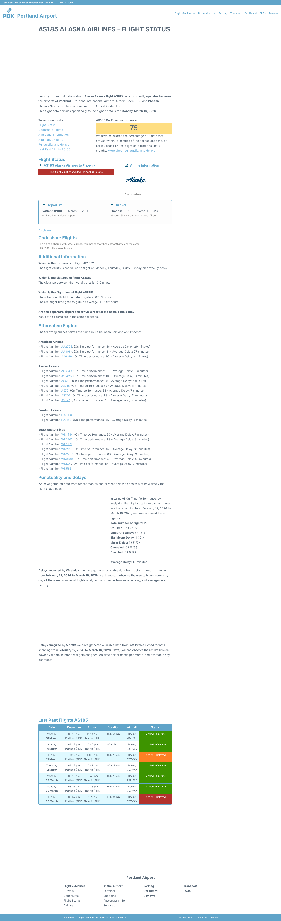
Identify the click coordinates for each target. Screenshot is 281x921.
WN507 (66, 464)
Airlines (68, 905)
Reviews (273, 13)
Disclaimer (100, 917)
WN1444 (67, 434)
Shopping (109, 895)
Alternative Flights (50, 139)
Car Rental (250, 13)
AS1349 (66, 371)
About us (122, 917)
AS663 (65, 381)
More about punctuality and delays (131, 150)
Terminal (109, 891)
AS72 (64, 390)
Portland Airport (37, 15)
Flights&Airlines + (185, 13)
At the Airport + (207, 13)
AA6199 (66, 356)
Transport (236, 13)
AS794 (65, 400)
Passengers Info (114, 900)
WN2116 (66, 449)
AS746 (65, 395)
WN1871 (66, 444)
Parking (222, 13)
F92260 (66, 415)
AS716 (65, 385)
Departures (71, 895)
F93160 (66, 420)
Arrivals (68, 891)
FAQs (262, 13)
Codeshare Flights (50, 130)
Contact (111, 917)
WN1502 (67, 439)
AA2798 (66, 346)
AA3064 (66, 351)
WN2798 (67, 454)
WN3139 (67, 459)
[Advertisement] (140, 65)
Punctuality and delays (53, 144)
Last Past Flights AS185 (54, 149)
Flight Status (46, 125)
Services (109, 905)
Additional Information (53, 134)
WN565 (66, 468)
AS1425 (66, 376)
